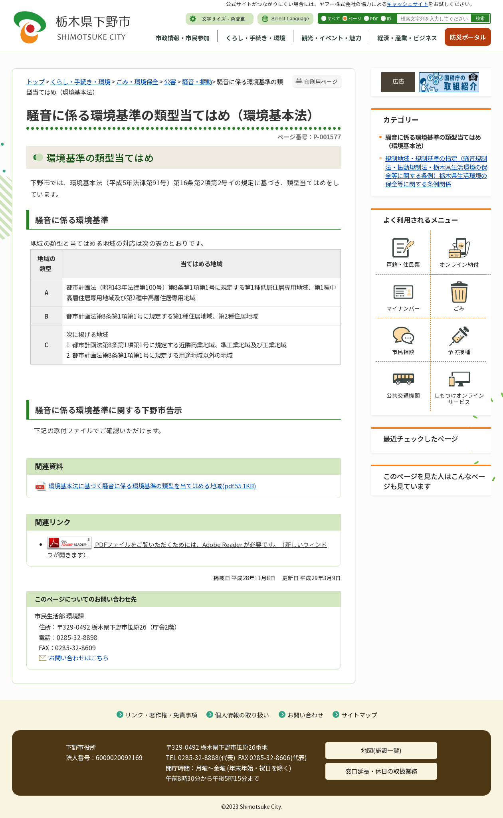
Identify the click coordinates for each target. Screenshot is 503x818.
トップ (35, 81)
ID (389, 18)
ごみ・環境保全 (137, 81)
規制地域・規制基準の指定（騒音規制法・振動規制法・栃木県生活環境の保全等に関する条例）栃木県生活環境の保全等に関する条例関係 (436, 171)
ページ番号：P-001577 (309, 136)
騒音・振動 (197, 81)
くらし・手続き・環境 (255, 38)
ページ (355, 18)
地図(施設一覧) (381, 750)
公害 (170, 81)
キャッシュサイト (407, 4)
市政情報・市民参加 (183, 38)
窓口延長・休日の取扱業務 (381, 771)
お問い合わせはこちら (79, 657)
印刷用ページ (321, 81)
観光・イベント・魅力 (331, 38)
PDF (374, 18)
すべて (333, 18)
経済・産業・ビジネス (407, 38)
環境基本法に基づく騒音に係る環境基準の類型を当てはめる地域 (152, 485)
